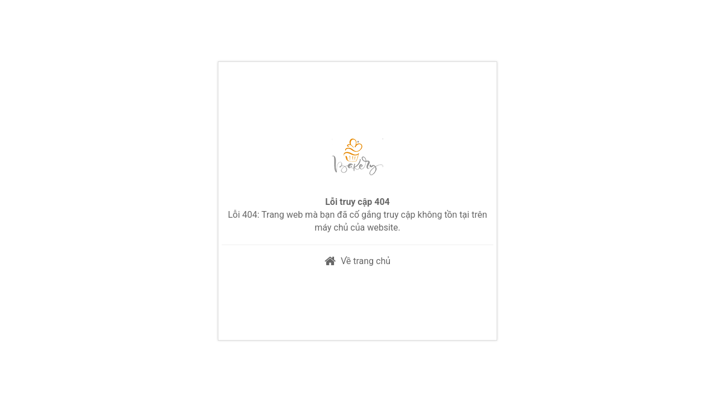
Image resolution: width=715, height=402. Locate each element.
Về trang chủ (365, 261)
